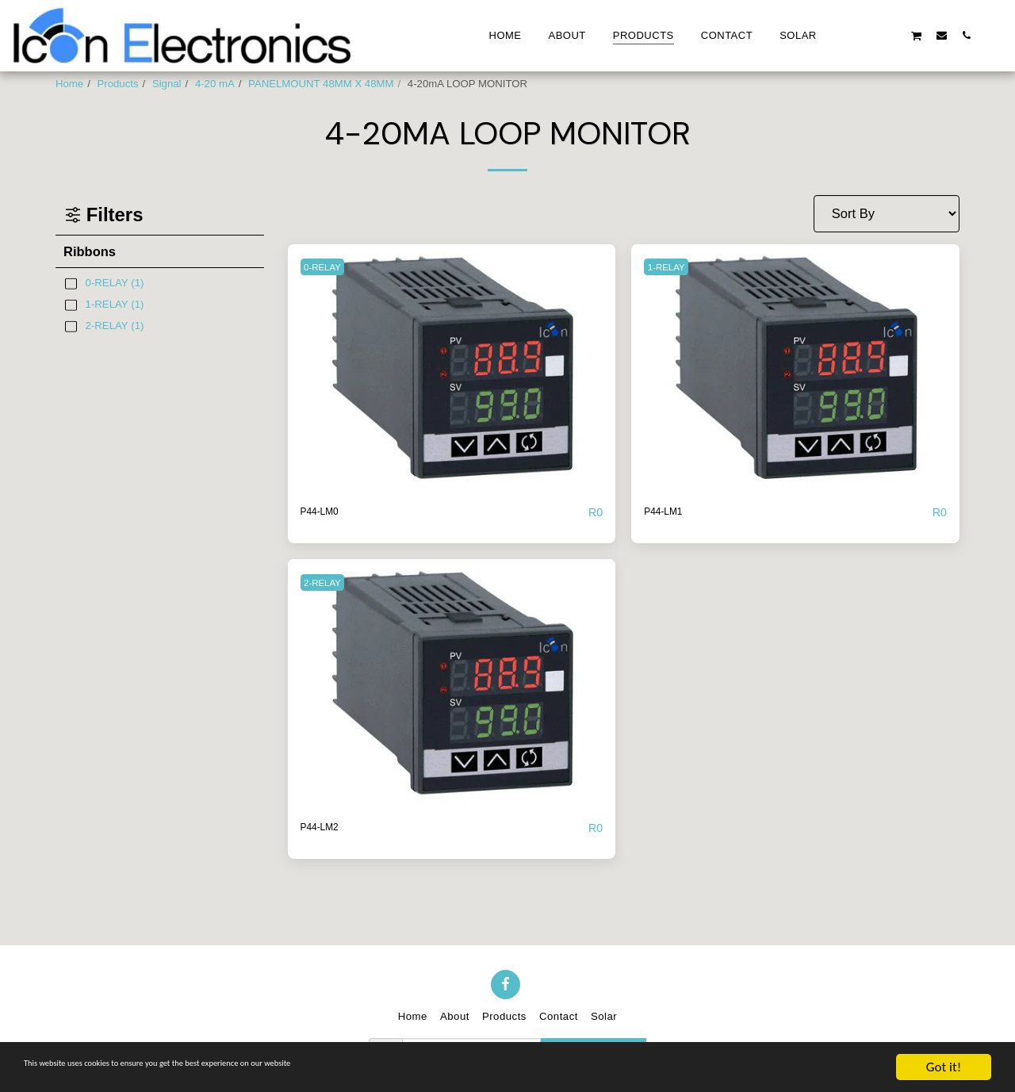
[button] (842, 34)
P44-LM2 (327, 829)
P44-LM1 (670, 512)
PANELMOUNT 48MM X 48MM (320, 84)
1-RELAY (671, 267)
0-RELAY (328, 267)
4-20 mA (215, 84)
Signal (167, 84)
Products (118, 84)
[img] (452, 367)
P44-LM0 (327, 512)
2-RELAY (328, 583)
